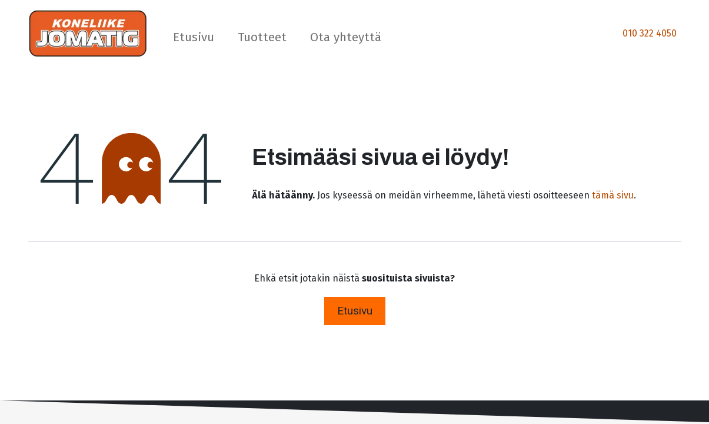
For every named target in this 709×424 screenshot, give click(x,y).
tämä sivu (613, 195)
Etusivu (354, 310)
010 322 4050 (650, 33)
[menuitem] (193, 39)
